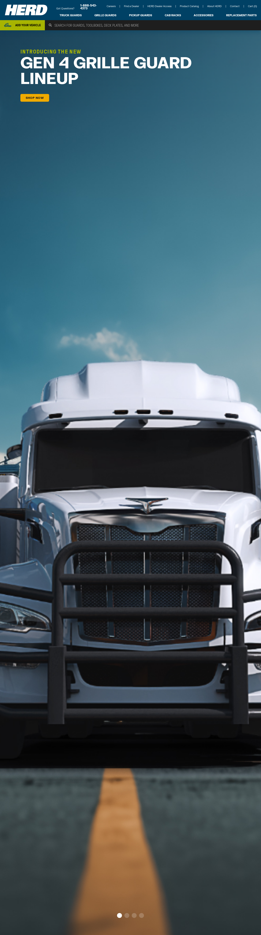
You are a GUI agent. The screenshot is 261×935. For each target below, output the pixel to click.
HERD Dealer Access (159, 6)
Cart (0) (252, 6)
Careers (111, 6)
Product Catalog (189, 6)
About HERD (214, 6)
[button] (119, 916)
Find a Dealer (131, 6)
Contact (235, 6)
